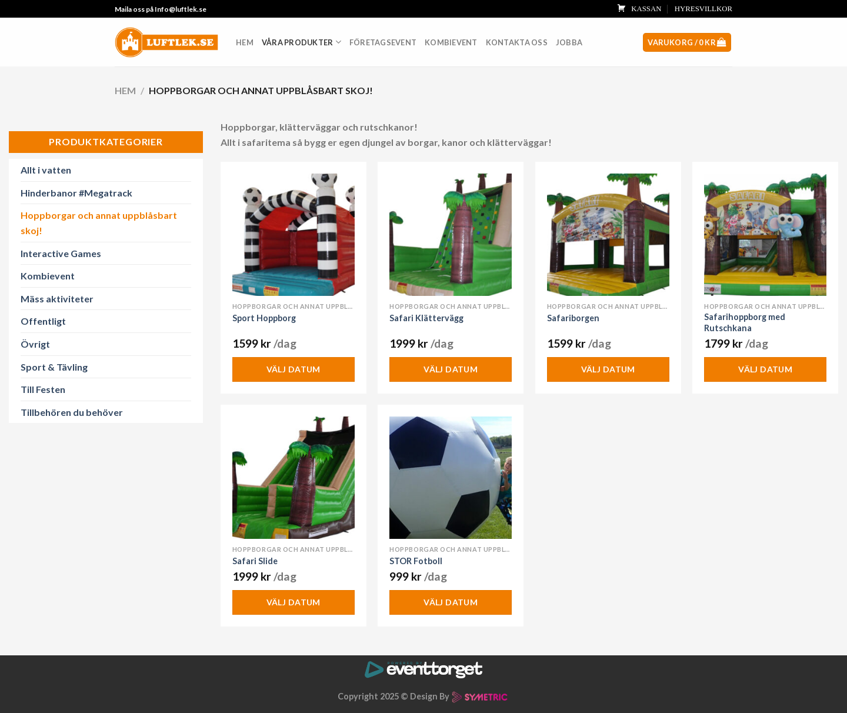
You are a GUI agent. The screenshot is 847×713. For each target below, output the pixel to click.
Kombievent (451, 42)
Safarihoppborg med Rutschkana (744, 322)
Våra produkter (301, 42)
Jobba (569, 42)
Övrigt (35, 343)
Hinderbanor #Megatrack (76, 192)
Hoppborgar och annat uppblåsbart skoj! (99, 222)
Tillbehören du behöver (72, 412)
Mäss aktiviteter (57, 298)
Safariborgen (573, 318)
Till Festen (43, 389)
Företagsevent (382, 42)
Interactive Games (61, 253)
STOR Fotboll (415, 561)
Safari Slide (255, 561)
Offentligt (43, 320)
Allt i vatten (46, 169)
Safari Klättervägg (426, 318)
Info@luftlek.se (180, 9)
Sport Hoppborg (264, 318)
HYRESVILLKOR (703, 9)
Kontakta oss (517, 42)
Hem (245, 42)
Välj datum (293, 369)
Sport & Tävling (54, 366)
